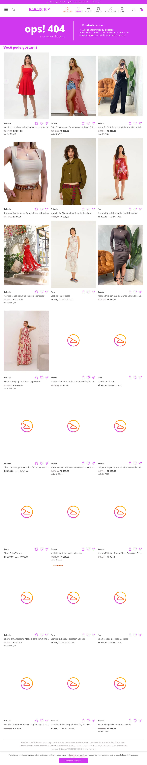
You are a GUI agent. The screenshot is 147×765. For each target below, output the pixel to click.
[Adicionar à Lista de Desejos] (41, 123)
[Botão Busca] (13, 10)
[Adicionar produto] (36, 123)
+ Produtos (110, 12)
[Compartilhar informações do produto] (46, 123)
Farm (100, 209)
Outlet (122, 12)
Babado (7, 123)
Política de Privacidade (129, 755)
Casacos (98, 12)
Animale (54, 209)
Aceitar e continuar (73, 761)
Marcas (79, 12)
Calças (88, 12)
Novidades (68, 12)
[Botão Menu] (6, 10)
